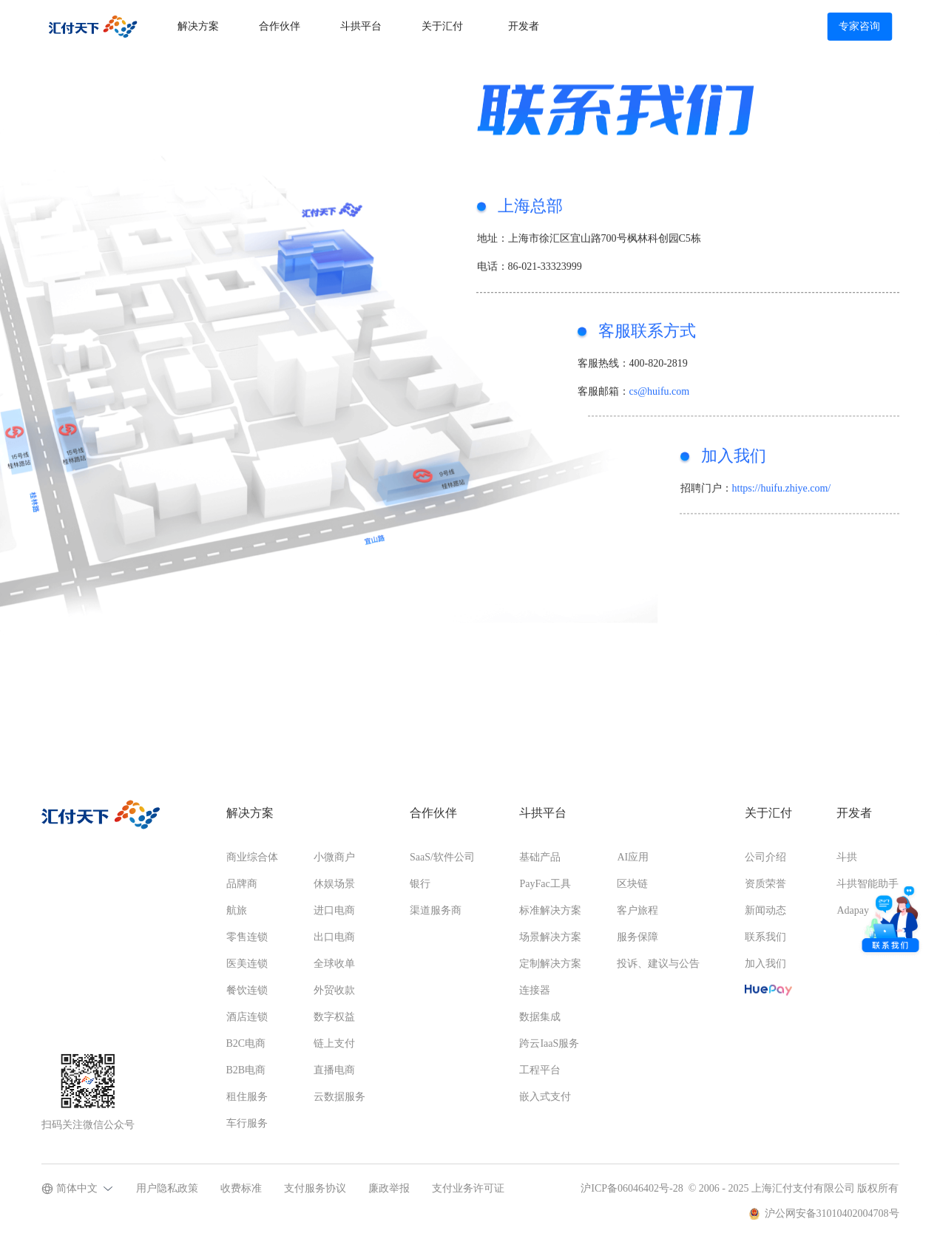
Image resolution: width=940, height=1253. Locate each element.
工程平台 (540, 1070)
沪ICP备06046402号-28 (632, 1188)
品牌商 (241, 883)
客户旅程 (637, 910)
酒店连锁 (247, 1016)
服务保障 (637, 937)
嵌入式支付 (545, 1096)
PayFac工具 (544, 883)
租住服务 (247, 1096)
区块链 (632, 883)
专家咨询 (859, 26)
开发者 (523, 26)
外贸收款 (334, 990)
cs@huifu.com (659, 397)
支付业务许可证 (468, 1188)
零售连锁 (247, 937)
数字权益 (334, 1016)
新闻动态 (765, 910)
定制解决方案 (550, 963)
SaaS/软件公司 (442, 857)
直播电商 (334, 1070)
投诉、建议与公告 (658, 963)
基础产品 (540, 857)
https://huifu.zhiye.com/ (781, 494)
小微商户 (334, 857)
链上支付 (334, 1043)
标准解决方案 (550, 910)
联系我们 (765, 937)
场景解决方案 (550, 937)
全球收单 (334, 963)
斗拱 (846, 857)
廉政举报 (389, 1188)
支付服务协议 (315, 1188)
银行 (420, 883)
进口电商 (334, 910)
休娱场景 (334, 883)
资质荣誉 (765, 883)
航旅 (236, 910)
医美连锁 (247, 963)
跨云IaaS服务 (549, 1043)
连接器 (534, 990)
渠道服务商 (435, 910)
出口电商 (334, 937)
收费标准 (241, 1188)
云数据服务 (339, 1096)
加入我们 (765, 963)
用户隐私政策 (167, 1188)
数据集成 (540, 1016)
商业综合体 (252, 857)
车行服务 (247, 1123)
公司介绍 (765, 857)
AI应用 (633, 857)
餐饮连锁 (247, 990)
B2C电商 (246, 1043)
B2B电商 (246, 1070)
